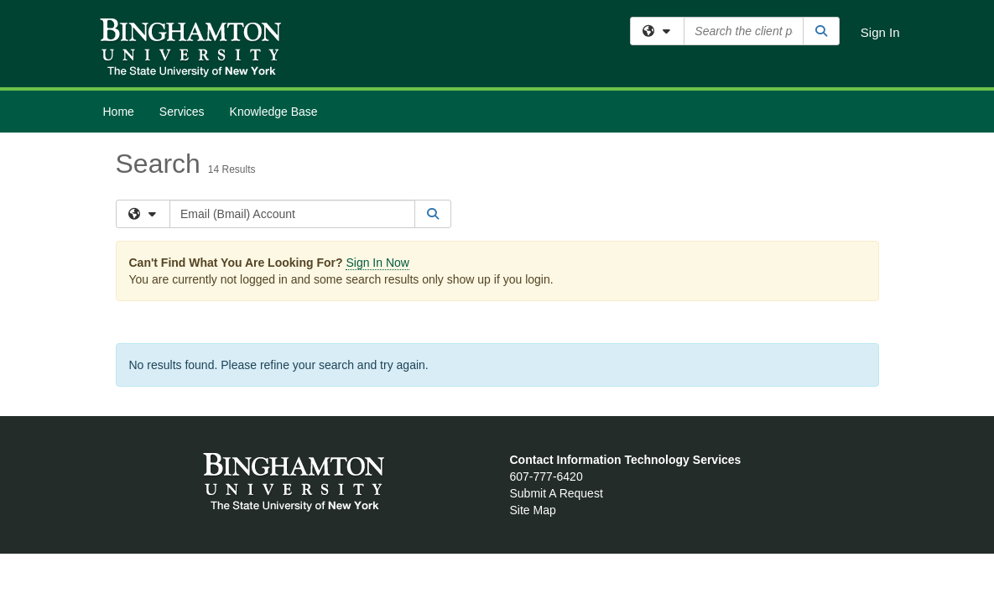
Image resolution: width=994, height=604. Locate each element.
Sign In (880, 32)
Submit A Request (556, 493)
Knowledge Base (274, 111)
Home (118, 111)
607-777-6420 (546, 476)
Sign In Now (377, 262)
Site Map (533, 510)
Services (182, 111)
